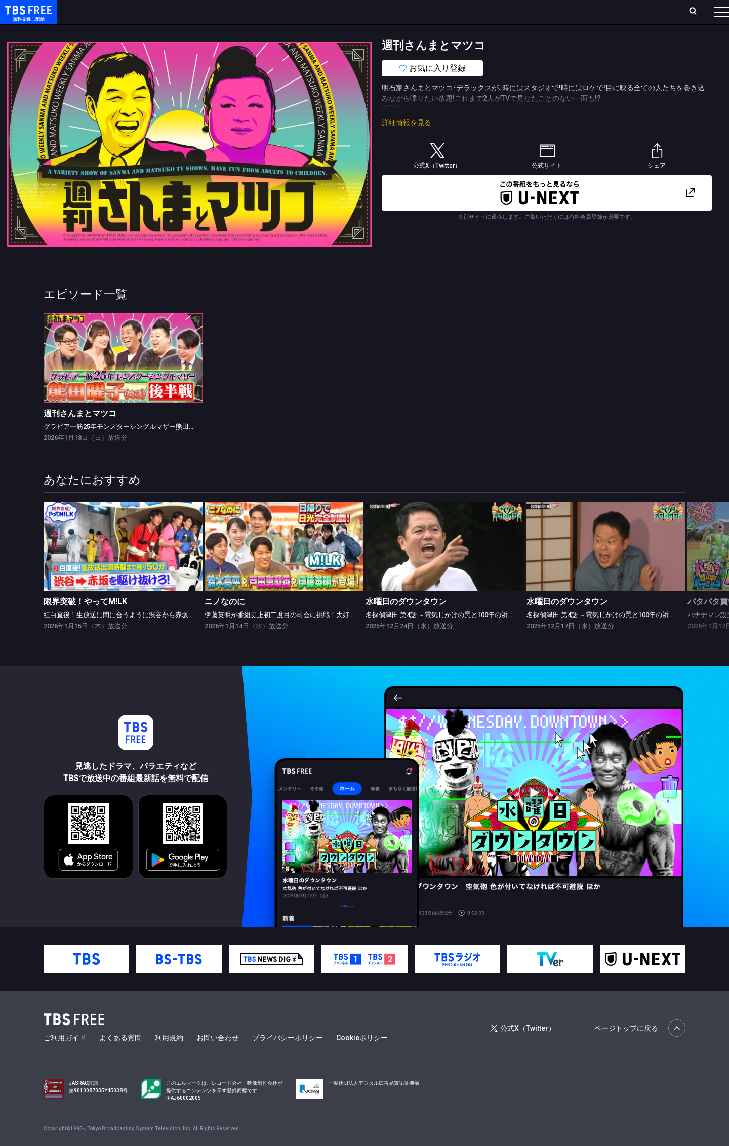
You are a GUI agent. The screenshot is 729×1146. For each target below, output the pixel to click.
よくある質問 (120, 1058)
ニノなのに (225, 622)
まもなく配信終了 (155, 31)
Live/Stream (239, 12)
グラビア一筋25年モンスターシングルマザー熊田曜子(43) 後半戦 (139, 447)
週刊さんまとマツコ (80, 433)
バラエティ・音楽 (252, 31)
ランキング (191, 12)
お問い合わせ (217, 1058)
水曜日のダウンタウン (406, 622)
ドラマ (204, 31)
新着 (110, 31)
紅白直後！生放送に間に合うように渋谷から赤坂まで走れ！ (132, 635)
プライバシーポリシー (287, 1058)
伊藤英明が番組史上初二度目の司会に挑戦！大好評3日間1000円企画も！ (312, 635)
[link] (123, 378)
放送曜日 (149, 12)
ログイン (531, 12)
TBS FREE (26, 18)
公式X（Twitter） (522, 1048)
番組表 (697, 12)
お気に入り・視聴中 (301, 12)
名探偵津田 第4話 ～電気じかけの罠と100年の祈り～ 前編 (611, 635)
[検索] (626, 12)
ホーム (114, 12)
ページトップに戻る (639, 1048)
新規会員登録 (582, 12)
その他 (401, 31)
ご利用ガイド (65, 1058)
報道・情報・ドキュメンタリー (334, 31)
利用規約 (169, 1058)
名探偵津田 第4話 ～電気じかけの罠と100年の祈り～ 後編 (451, 635)
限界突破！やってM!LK (85, 622)
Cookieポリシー (362, 1058)
